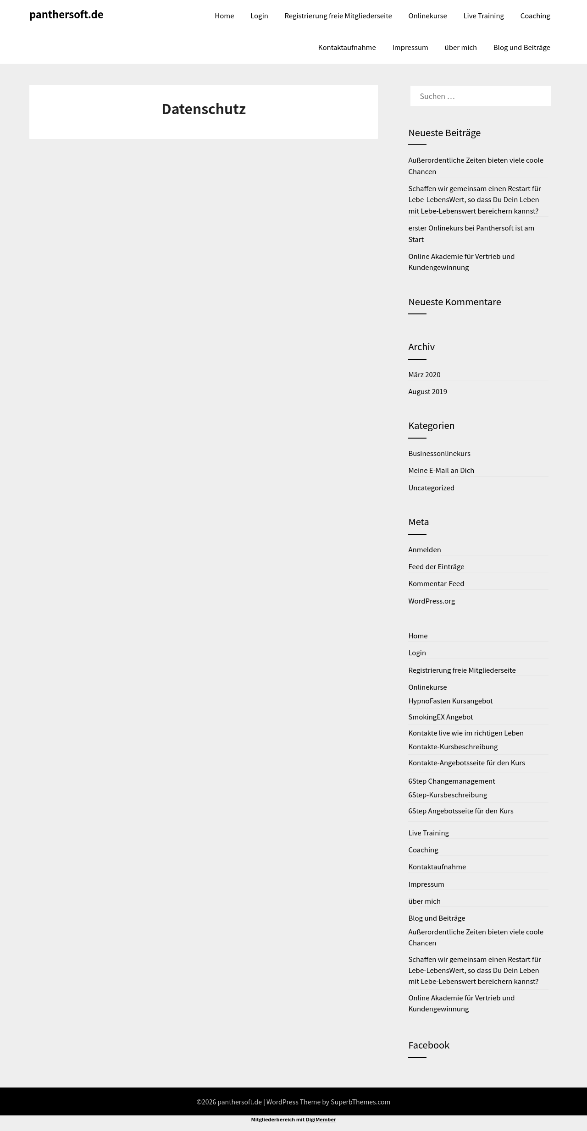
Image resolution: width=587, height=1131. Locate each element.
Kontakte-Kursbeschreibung (453, 746)
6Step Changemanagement (451, 780)
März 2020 (424, 374)
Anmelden (424, 549)
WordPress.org (431, 600)
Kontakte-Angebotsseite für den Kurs (466, 762)
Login (259, 15)
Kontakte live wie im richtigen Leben (466, 732)
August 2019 (427, 391)
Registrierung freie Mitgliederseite (338, 15)
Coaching (535, 15)
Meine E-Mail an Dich (441, 470)
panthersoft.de (66, 13)
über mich (461, 47)
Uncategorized (431, 487)
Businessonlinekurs (439, 453)
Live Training (483, 15)
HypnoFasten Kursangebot (450, 700)
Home (224, 15)
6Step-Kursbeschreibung (447, 794)
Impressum (410, 47)
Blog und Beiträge (521, 47)
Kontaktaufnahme (347, 47)
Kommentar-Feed (436, 583)
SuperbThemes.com (360, 1101)
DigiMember (321, 1119)
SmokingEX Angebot (440, 716)
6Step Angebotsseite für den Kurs (460, 810)
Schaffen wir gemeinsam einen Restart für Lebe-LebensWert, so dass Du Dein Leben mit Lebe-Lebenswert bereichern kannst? (474, 199)
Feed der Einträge (436, 566)
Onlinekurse (428, 15)
